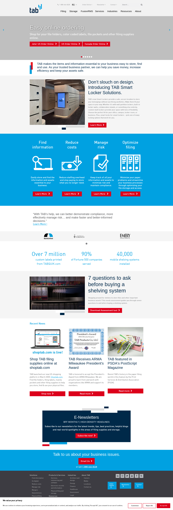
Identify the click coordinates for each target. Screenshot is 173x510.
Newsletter (100, 5)
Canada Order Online (95, 44)
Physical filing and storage (57, 492)
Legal (72, 495)
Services (99, 11)
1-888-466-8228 (64, 5)
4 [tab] (87, 57)
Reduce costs (36, 484)
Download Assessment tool (103, 310)
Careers (86, 478)
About (138, 11)
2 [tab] (83, 57)
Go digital (35, 481)
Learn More (96, 125)
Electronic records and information (57, 487)
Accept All (163, 505)
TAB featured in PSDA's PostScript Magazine (122, 363)
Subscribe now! (85, 436)
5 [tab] (89, 57)
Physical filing (37, 496)
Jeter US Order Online (43, 44)
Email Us (85, 461)
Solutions (33, 475)
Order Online (86, 5)
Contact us (87, 487)
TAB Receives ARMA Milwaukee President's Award (86, 363)
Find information (38, 478)
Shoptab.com (57, 377)
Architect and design (74, 479)
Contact (113, 5)
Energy (72, 483)
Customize (135, 505)
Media (86, 481)
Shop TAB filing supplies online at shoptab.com (43, 363)
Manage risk (36, 487)
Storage (73, 11)
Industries (112, 11)
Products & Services (57, 475)
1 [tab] (81, 57)
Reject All (149, 505)
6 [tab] (91, 57)
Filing (63, 11)
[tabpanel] (86, 30)
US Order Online (69, 44)
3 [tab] (85, 57)
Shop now (46, 394)
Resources (126, 11)
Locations (87, 484)
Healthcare (74, 489)
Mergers (35, 490)
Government (74, 492)
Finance (73, 486)
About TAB (86, 475)
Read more (85, 394)
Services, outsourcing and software (56, 480)
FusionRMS (87, 11)
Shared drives (37, 493)
